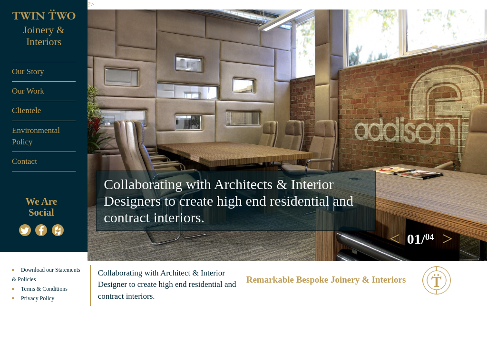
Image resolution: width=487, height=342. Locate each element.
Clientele (26, 110)
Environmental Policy (36, 136)
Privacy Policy (37, 298)
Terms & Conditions (44, 288)
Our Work (28, 90)
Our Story (28, 71)
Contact (24, 161)
